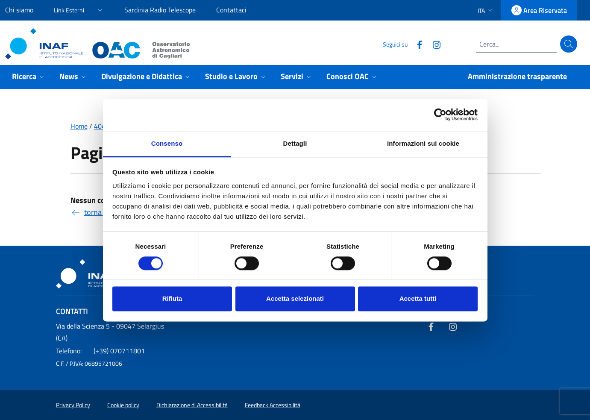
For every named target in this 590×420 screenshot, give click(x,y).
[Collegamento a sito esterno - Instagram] (433, 44)
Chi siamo (19, 10)
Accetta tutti (418, 299)
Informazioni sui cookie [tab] (423, 143)
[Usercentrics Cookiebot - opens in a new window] (440, 114)
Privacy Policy (73, 405)
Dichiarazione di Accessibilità (192, 405)
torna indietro (99, 212)
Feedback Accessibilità (272, 405)
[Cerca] (568, 44)
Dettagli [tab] (295, 143)
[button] (79, 9)
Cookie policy (123, 405)
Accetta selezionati (295, 299)
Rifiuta (172, 299)
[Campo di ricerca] (516, 44)
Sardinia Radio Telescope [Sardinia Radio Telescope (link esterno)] (160, 10)
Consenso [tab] (166, 143)
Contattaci (231, 10)
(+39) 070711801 (100, 351)
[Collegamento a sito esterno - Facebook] (416, 44)
